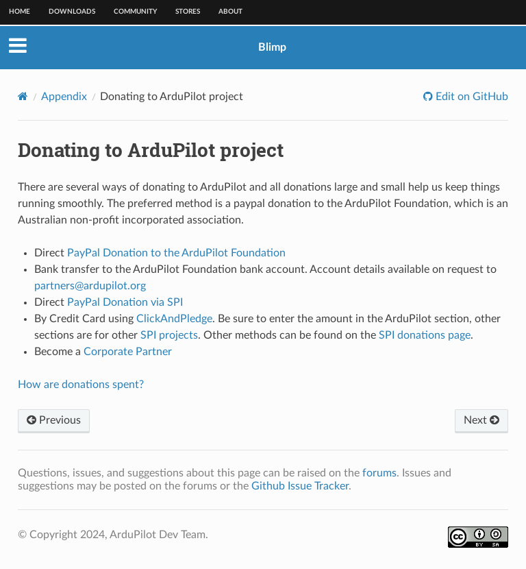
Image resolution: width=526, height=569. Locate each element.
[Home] (23, 96)
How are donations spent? (81, 384)
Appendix (64, 96)
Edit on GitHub (470, 96)
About (230, 11)
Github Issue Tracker (300, 486)
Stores (187, 11)
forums (379, 473)
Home (19, 11)
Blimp (272, 47)
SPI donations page (425, 335)
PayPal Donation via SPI (125, 302)
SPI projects (169, 335)
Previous (54, 420)
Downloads (72, 11)
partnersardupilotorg (90, 285)
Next (481, 420)
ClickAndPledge (174, 318)
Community (135, 11)
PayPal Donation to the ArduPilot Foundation (176, 252)
